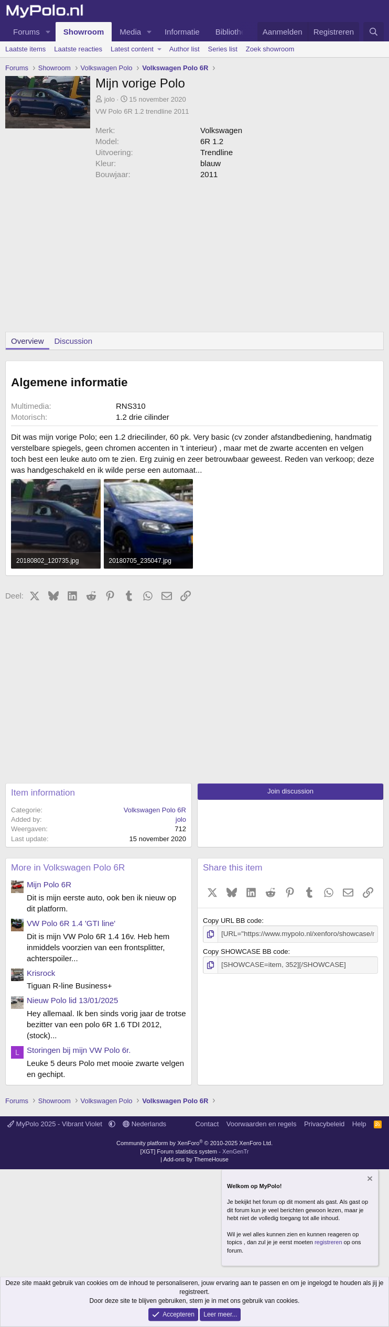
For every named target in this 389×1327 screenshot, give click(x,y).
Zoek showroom (270, 49)
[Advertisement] (194, 258)
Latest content (132, 49)
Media (130, 31)
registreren (328, 1242)
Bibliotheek (234, 31)
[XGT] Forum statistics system (195, 1151)
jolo (109, 99)
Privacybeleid (324, 1124)
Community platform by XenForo (194, 1143)
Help (359, 1124)
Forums (26, 31)
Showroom (83, 31)
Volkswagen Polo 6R (155, 810)
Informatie (182, 31)
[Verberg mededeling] (369, 1179)
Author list (184, 49)
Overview (27, 340)
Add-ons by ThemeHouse (196, 1159)
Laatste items (25, 49)
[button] (48, 31)
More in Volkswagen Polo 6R (68, 868)
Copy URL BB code (232, 920)
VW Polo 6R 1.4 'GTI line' (71, 923)
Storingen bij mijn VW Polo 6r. (79, 1050)
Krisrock (41, 973)
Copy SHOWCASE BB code (245, 951)
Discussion (74, 340)
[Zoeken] (373, 31)
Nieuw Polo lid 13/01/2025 (72, 1000)
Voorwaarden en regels (261, 1124)
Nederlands (144, 1124)
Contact (207, 1124)
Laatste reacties (78, 49)
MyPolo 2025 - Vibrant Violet (55, 1124)
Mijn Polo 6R (49, 884)
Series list (222, 49)
